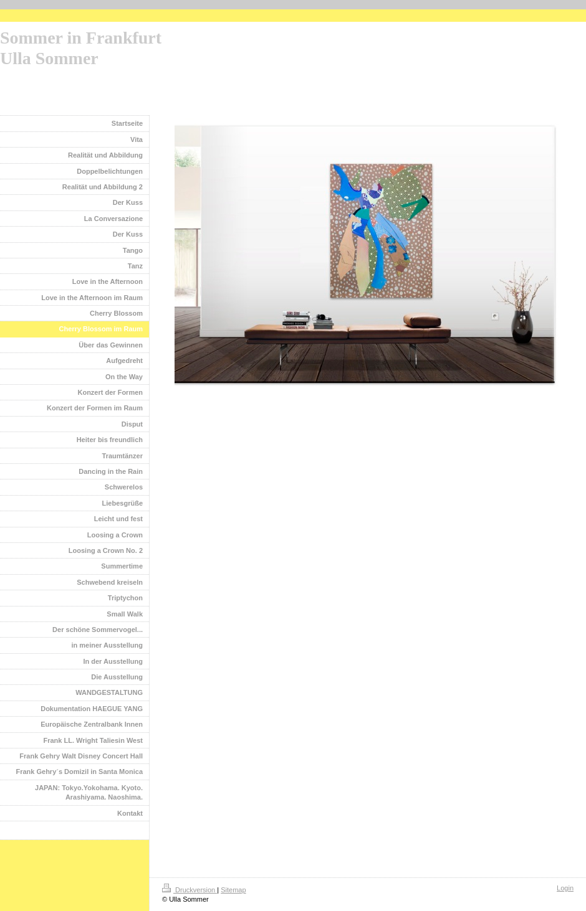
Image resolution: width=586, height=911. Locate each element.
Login (565, 888)
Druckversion (189, 890)
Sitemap (233, 890)
